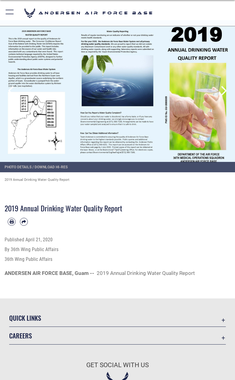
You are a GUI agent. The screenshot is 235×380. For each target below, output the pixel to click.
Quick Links (25, 318)
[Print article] (12, 222)
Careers (20, 335)
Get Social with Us (117, 365)
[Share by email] (24, 222)
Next (223, 91)
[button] (10, 13)
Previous (12, 91)
